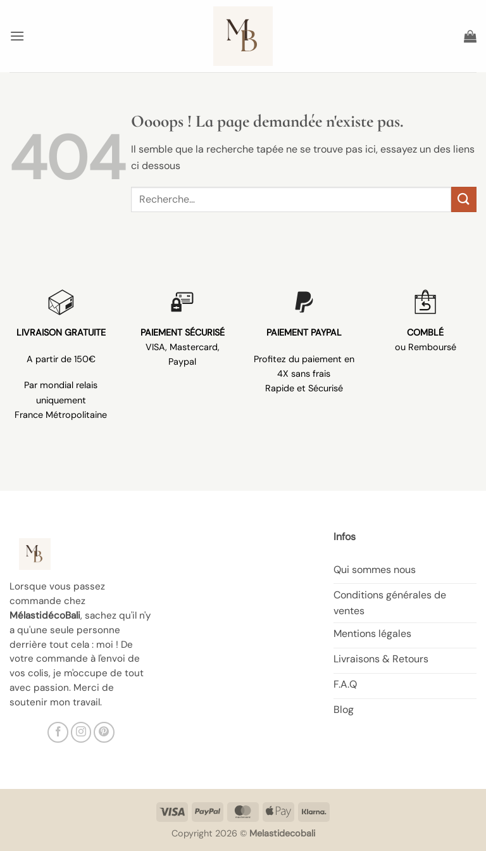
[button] (17, 35)
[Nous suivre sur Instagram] (81, 732)
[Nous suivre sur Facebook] (57, 732)
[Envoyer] (464, 199)
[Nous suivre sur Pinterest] (104, 732)
